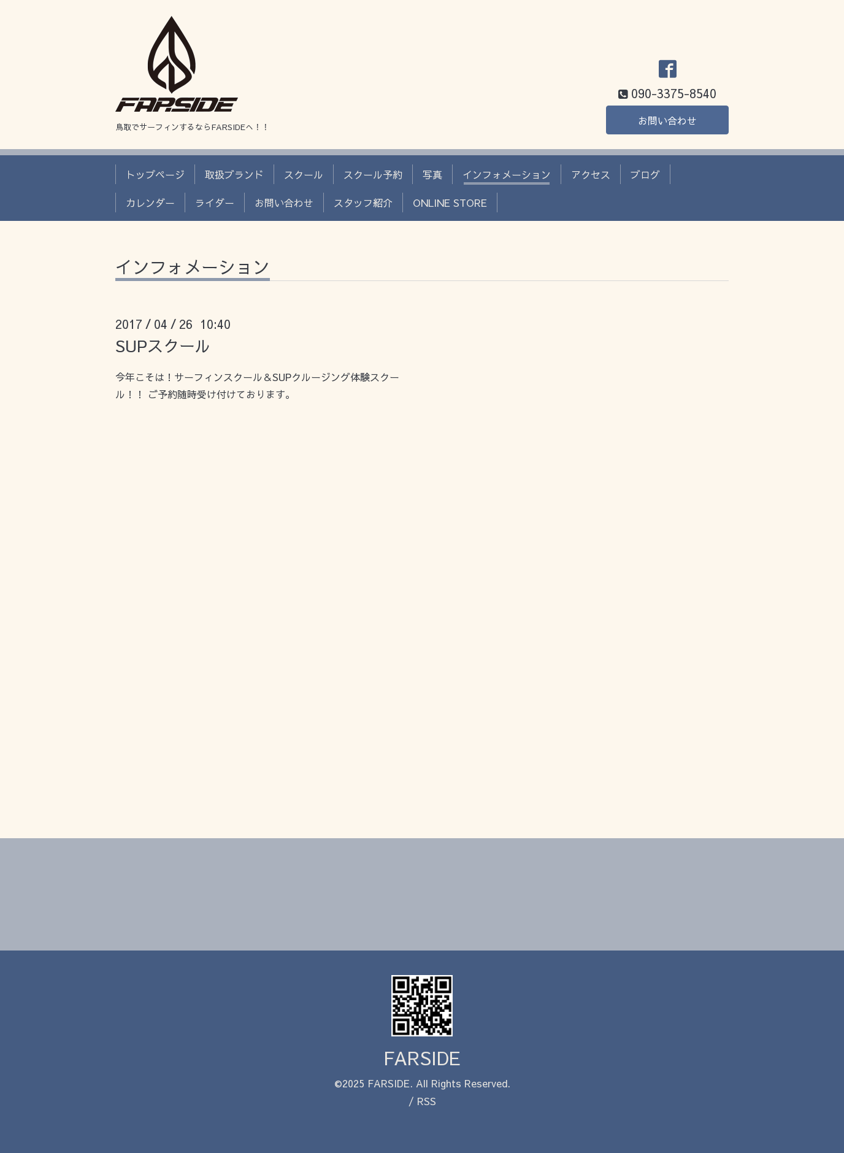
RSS (426, 1101)
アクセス (590, 174)
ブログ (645, 174)
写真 (432, 174)
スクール (303, 174)
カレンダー (150, 202)
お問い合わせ (667, 120)
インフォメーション (506, 174)
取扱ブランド (234, 174)
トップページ (155, 174)
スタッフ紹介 (363, 202)
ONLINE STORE (450, 202)
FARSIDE (422, 1057)
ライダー (214, 202)
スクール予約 (372, 174)
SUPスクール (163, 345)
